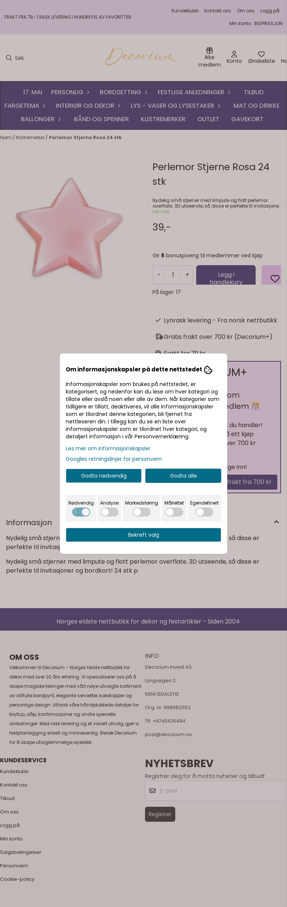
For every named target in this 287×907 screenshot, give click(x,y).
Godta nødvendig (104, 475)
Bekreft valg (143, 535)
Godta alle (183, 475)
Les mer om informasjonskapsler (108, 448)
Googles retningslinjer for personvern (114, 459)
